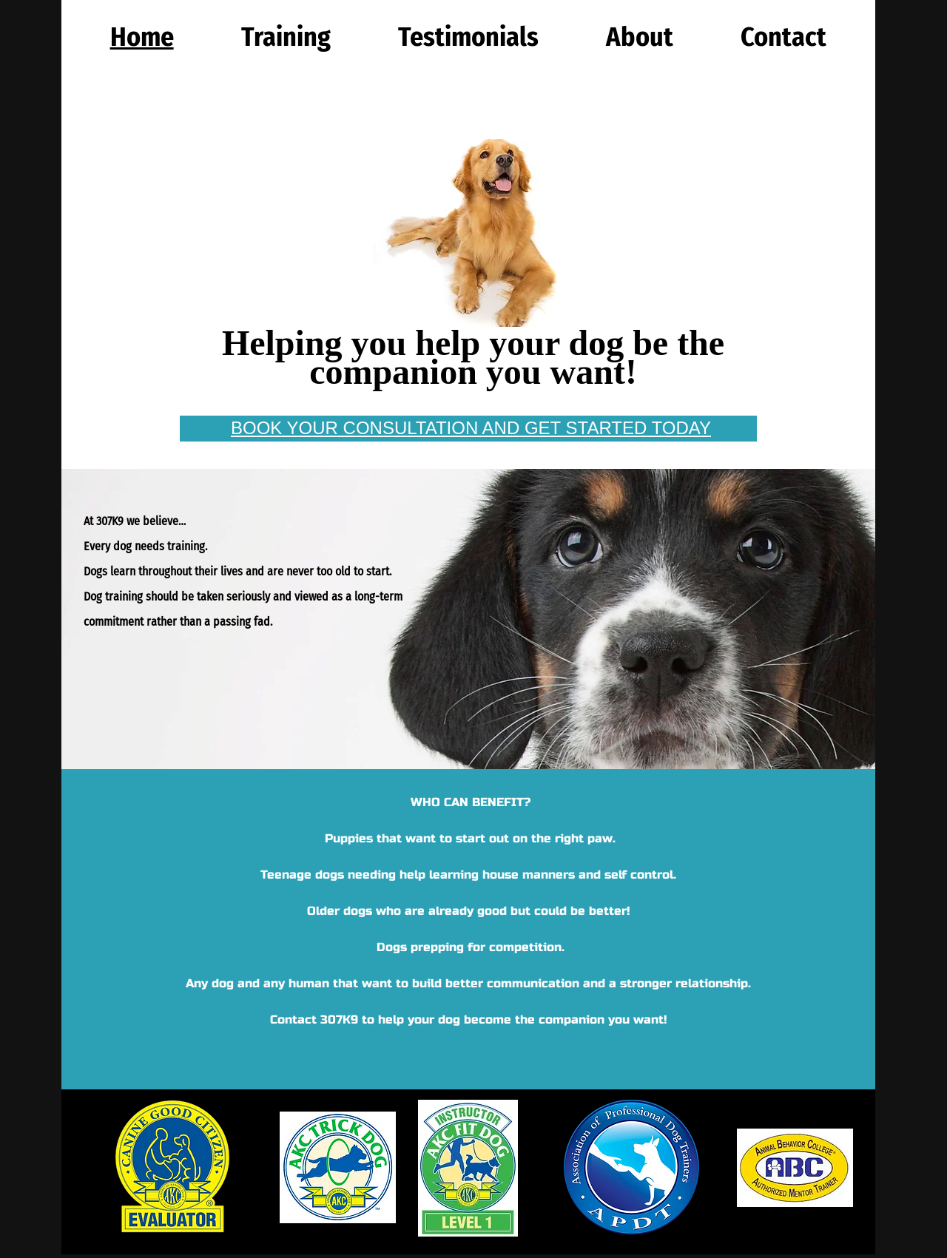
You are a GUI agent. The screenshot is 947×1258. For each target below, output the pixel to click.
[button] (285, 37)
